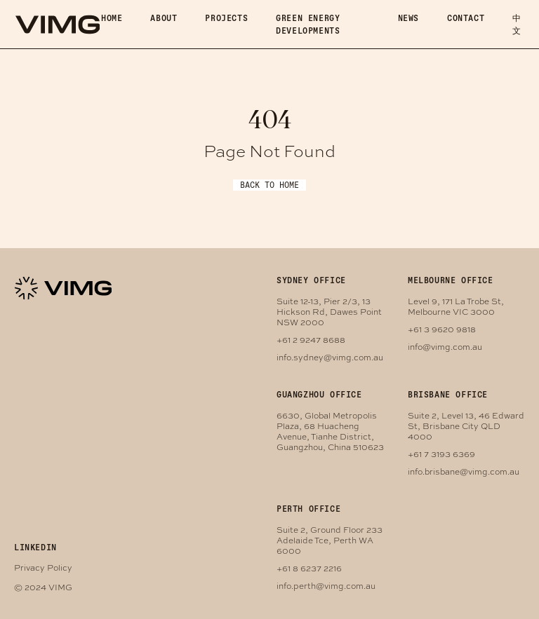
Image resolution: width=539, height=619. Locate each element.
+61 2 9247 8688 (311, 339)
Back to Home (269, 184)
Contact (465, 18)
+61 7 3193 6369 (441, 453)
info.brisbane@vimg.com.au (463, 471)
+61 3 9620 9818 (442, 328)
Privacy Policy (43, 567)
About (163, 18)
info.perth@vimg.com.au (326, 585)
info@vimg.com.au (445, 346)
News (408, 18)
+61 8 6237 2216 (309, 568)
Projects (226, 18)
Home (111, 18)
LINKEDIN (35, 547)
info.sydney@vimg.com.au (330, 357)
